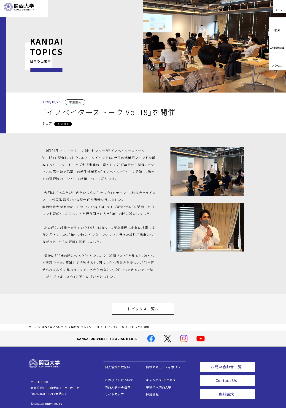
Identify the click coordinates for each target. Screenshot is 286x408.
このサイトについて (117, 378)
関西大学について (53, 325)
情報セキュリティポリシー (163, 365)
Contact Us (233, 376)
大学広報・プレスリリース (84, 325)
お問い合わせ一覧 (232, 363)
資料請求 (235, 389)
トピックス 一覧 (114, 325)
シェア (47, 123)
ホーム (33, 325)
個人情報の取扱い (115, 365)
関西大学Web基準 (116, 385)
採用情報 (150, 392)
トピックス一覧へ (147, 307)
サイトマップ (112, 392)
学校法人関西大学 (156, 385)
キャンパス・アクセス (159, 378)
